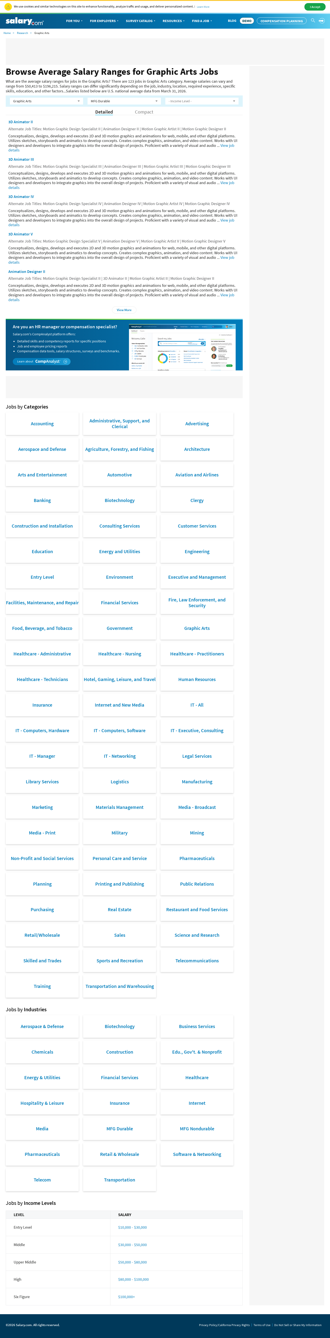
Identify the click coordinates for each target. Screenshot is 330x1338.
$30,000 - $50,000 (132, 1244)
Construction (119, 1052)
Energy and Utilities (119, 551)
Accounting (42, 423)
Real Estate (119, 909)
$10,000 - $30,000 (132, 1227)
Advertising (197, 423)
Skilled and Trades (42, 960)
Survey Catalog (141, 21)
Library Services (42, 781)
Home (7, 33)
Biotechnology (120, 500)
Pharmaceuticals (196, 858)
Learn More (203, 6)
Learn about (42, 361)
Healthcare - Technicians (42, 679)
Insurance (42, 705)
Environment (119, 577)
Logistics (120, 781)
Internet (197, 1103)
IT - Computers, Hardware (42, 730)
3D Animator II (20, 121)
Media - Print (42, 833)
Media (42, 1128)
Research (22, 33)
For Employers (104, 21)
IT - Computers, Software (119, 730)
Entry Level (42, 577)
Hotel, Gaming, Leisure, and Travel (120, 679)
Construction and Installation (42, 526)
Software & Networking (197, 1154)
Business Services (197, 1026)
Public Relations (197, 884)
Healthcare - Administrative (42, 654)
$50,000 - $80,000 (132, 1262)
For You (74, 21)
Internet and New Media (119, 705)
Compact (144, 112)
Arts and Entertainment (42, 475)
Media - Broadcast (197, 807)
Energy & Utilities (42, 1077)
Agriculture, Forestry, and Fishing (119, 449)
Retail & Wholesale (119, 1154)
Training (42, 986)
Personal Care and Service (120, 858)
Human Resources (197, 679)
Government (120, 628)
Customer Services (197, 526)
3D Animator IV (21, 196)
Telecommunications (197, 960)
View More (124, 310)
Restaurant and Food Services (197, 909)
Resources (174, 21)
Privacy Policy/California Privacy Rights (224, 1325)
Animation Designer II (26, 271)
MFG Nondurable (197, 1128)
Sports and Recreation (120, 960)
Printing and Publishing (119, 884)
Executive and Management (197, 577)
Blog (232, 20)
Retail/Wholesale (42, 935)
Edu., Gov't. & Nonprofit (197, 1052)
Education (42, 551)
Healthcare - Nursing (119, 654)
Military (120, 833)
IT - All (196, 705)
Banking (42, 500)
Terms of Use (262, 1325)
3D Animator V (20, 234)
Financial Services (119, 602)
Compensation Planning (282, 21)
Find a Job (202, 21)
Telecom (42, 1180)
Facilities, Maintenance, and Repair (42, 602)
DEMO (247, 21)
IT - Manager (42, 756)
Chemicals (42, 1052)
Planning (42, 884)
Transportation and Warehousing (120, 986)
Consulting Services (119, 526)
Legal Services (197, 756)
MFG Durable (119, 1128)
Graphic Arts (197, 628)
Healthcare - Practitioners (197, 654)
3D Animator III (21, 159)
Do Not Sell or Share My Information (298, 1325)
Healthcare (197, 1077)
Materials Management (120, 807)
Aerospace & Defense (42, 1026)
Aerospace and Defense (42, 449)
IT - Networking (120, 756)
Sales (119, 935)
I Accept (315, 7)
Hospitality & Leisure (42, 1103)
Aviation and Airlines (196, 475)
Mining (197, 833)
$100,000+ (126, 1296)
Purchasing (42, 909)
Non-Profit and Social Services (42, 858)
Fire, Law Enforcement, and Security (197, 602)
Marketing (42, 807)
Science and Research (197, 935)
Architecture (197, 449)
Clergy (197, 500)
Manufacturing (197, 781)
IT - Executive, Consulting (197, 730)
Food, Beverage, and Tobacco (42, 628)
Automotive (119, 475)
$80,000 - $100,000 (133, 1279)
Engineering (197, 551)
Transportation (119, 1180)
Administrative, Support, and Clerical (119, 423)
